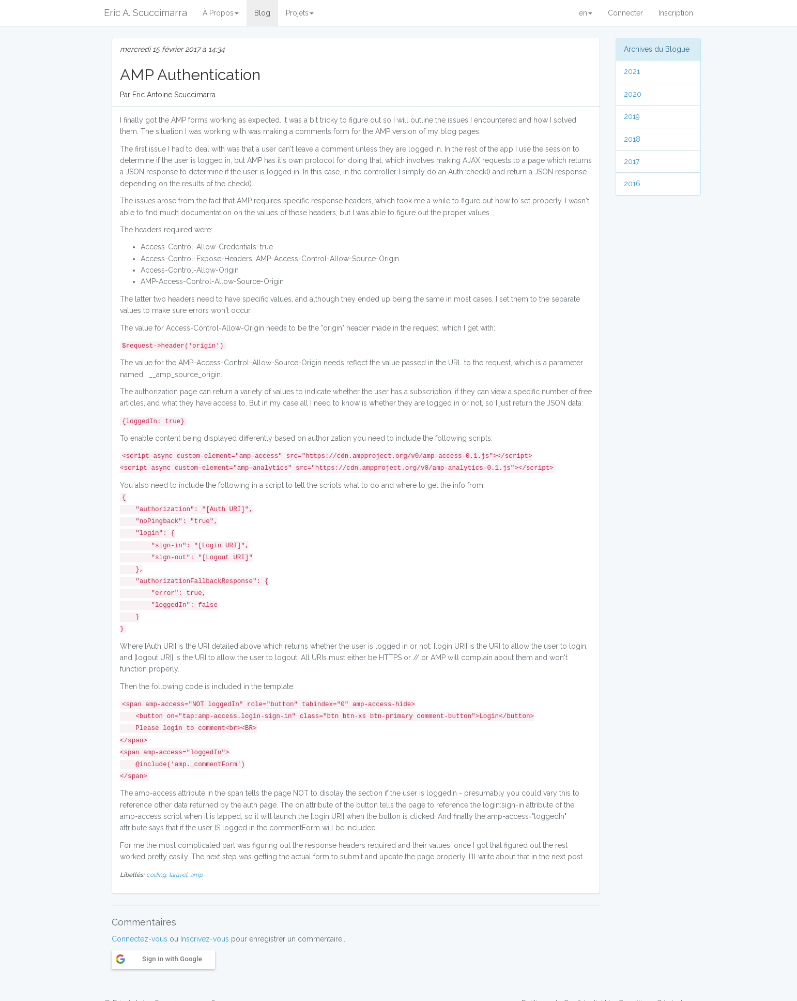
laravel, (179, 874)
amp (196, 874)
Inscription (675, 13)
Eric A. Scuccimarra (145, 12)
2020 (632, 94)
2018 (632, 139)
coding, (157, 874)
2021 (632, 71)
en (585, 13)
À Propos (221, 13)
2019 (632, 116)
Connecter (625, 13)
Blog (262, 13)
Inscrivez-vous (204, 939)
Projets (300, 13)
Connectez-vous (139, 939)
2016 (632, 184)
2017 (631, 161)
